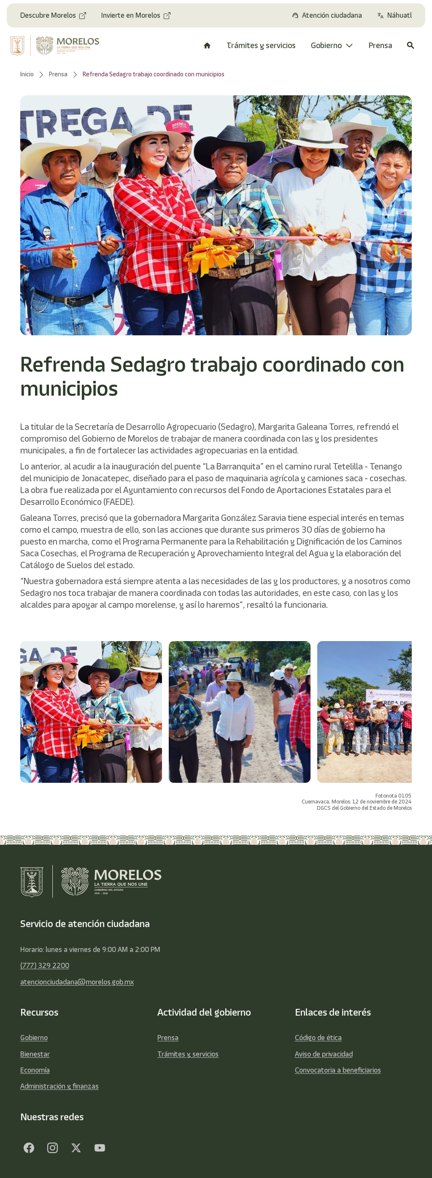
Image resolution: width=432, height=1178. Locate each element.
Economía (35, 1070)
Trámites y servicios (188, 1054)
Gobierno (34, 1037)
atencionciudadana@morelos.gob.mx (77, 982)
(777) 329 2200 (44, 965)
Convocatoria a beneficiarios (338, 1070)
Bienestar (35, 1054)
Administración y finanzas (59, 1086)
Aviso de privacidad (324, 1054)
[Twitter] (76, 1147)
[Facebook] (28, 1147)
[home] (56, 45)
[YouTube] (99, 1147)
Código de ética (318, 1037)
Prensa (167, 1037)
